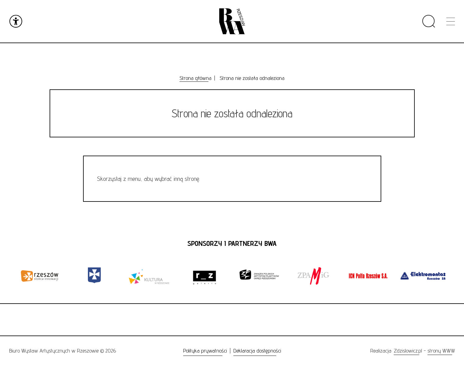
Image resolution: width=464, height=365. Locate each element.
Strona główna (195, 78)
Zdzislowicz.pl (408, 350)
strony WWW (441, 350)
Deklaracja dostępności (257, 350)
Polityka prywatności (205, 350)
